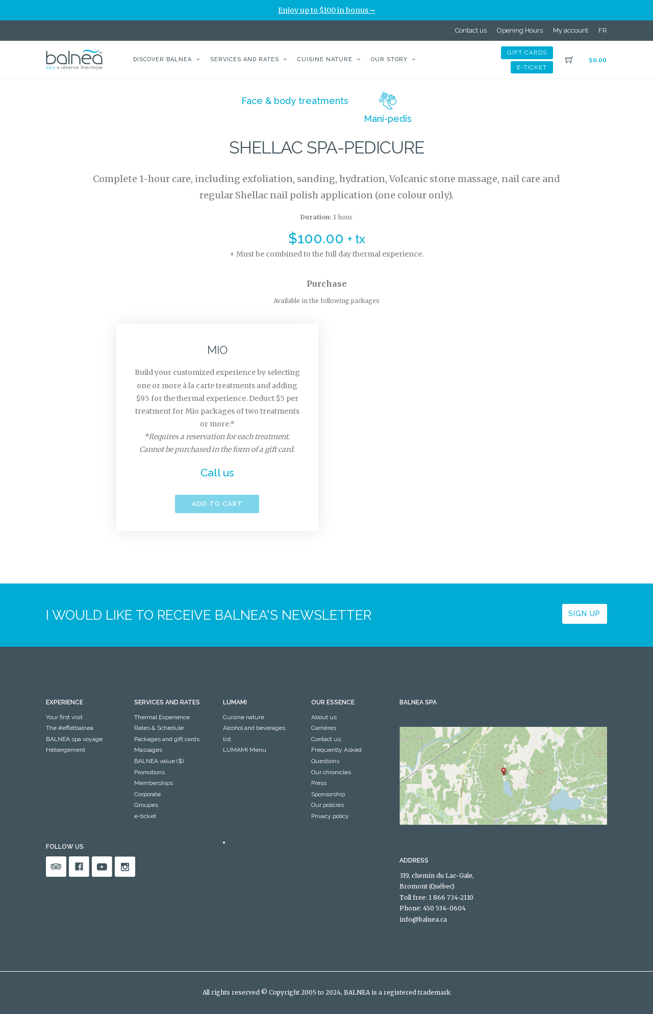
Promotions (149, 772)
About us (324, 717)
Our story (389, 59)
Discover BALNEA (162, 59)
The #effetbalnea (69, 727)
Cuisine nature (325, 59)
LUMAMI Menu (244, 749)
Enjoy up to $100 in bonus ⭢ (326, 10)
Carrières (323, 727)
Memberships (153, 783)
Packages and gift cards (166, 739)
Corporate (147, 794)
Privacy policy (330, 816)
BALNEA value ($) (159, 761)
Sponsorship (328, 794)
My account (570, 30)
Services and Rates (244, 59)
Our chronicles (331, 772)
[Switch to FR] (602, 30)
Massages (148, 749)
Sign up (584, 614)
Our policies (327, 804)
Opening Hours (520, 30)
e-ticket (532, 67)
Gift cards (527, 52)
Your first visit (64, 717)
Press (318, 783)
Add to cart (217, 504)
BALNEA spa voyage (74, 739)
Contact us (471, 30)
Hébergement (65, 749)
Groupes (146, 804)
